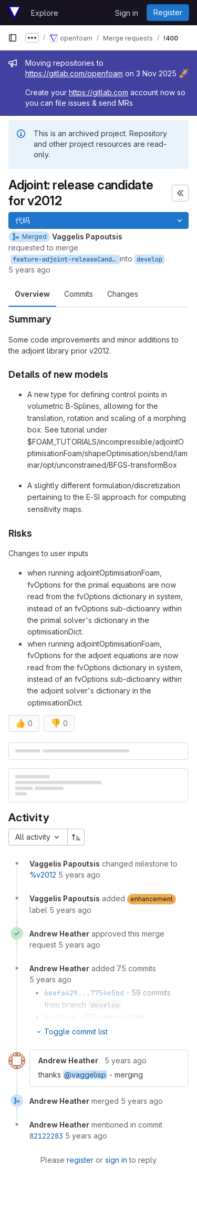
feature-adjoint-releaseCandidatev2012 (66, 259)
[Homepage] (14, 12)
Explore (44, 12)
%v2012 (42, 874)
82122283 (46, 1136)
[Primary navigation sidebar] (12, 37)
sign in (116, 1159)
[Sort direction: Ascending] (76, 837)
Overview (32, 293)
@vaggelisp (85, 1074)
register (80, 1159)
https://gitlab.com (98, 92)
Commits (78, 293)
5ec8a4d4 (61, 1017)
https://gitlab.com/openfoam (74, 73)
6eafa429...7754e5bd (84, 993)
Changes (122, 293)
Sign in (126, 12)
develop (149, 259)
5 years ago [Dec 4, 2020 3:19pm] (29, 269)
